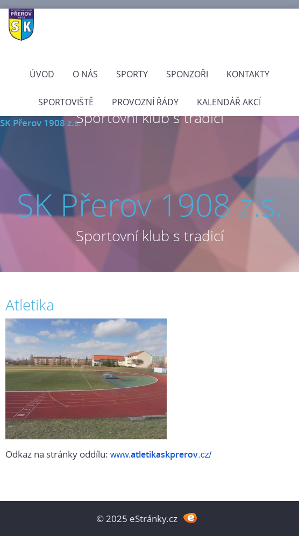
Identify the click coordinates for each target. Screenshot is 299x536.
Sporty (132, 74)
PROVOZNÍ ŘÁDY (145, 102)
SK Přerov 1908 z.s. (40, 123)
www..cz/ (160, 454)
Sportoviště (66, 102)
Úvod (42, 74)
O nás (85, 74)
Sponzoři (187, 74)
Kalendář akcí (229, 102)
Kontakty (247, 74)
